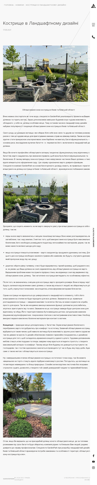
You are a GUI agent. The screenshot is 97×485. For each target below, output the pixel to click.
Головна (9, 5)
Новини (20, 5)
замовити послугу (93, 237)
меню (93, 24)
